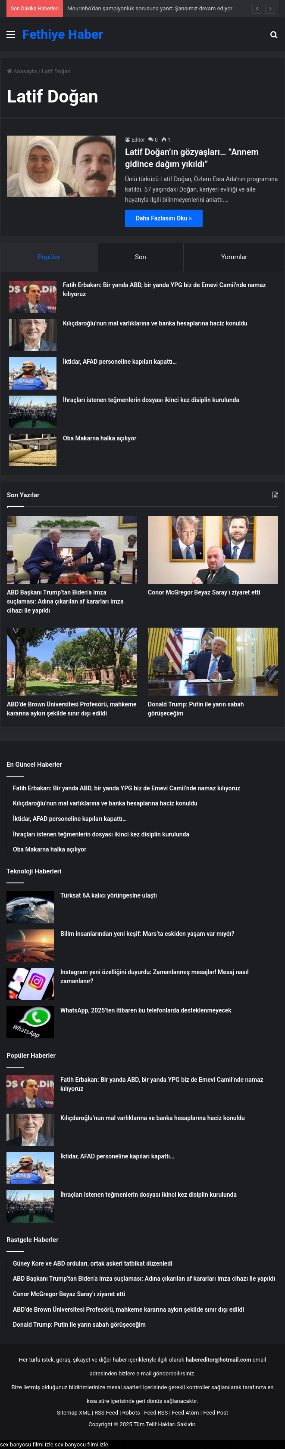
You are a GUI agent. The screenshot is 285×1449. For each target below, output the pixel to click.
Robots (131, 1412)
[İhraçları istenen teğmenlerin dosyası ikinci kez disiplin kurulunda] (32, 412)
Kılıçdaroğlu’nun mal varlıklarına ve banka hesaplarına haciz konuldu (155, 323)
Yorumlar (234, 257)
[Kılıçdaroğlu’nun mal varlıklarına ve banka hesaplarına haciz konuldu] (32, 335)
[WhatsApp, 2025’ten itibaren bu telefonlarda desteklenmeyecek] (30, 1022)
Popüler (49, 257)
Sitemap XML (74, 1412)
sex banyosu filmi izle (26, 1444)
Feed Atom (185, 1412)
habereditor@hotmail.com (218, 1359)
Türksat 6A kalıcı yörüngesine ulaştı (108, 895)
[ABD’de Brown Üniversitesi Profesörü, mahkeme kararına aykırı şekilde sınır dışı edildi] (72, 662)
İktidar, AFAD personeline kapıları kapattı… (120, 361)
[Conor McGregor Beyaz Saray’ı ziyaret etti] (213, 550)
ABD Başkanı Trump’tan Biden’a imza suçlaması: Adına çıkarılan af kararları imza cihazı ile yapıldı (65, 601)
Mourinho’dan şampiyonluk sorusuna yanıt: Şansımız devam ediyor (149, 8)
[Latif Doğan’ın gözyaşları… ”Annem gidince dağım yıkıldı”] (61, 166)
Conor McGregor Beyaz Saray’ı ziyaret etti (204, 592)
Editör (138, 140)
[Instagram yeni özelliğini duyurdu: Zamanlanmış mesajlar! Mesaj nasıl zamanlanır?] (30, 984)
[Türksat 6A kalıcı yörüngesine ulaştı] (30, 907)
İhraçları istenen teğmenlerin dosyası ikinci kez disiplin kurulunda (151, 399)
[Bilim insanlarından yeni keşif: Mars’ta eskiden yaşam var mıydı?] (30, 945)
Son (140, 257)
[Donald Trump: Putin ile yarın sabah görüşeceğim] (213, 662)
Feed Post (215, 1412)
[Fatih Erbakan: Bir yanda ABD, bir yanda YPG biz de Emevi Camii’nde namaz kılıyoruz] (32, 297)
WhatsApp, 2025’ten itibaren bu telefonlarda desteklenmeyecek (146, 1010)
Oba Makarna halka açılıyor (99, 438)
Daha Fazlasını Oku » (164, 218)
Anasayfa (22, 71)
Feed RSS (156, 1412)
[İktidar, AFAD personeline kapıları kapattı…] (32, 373)
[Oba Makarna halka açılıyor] (32, 450)
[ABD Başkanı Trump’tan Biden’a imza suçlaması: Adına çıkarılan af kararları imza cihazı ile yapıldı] (72, 550)
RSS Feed (106, 1412)
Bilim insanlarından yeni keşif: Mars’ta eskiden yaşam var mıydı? (147, 933)
